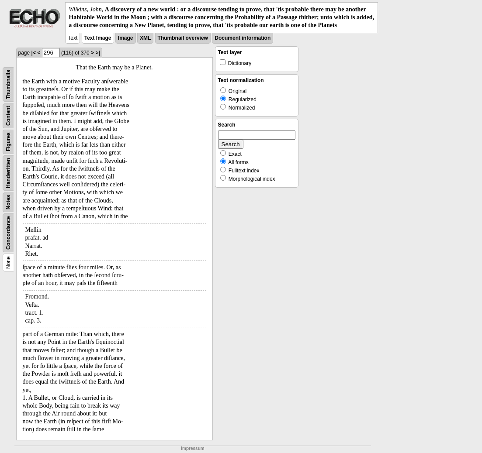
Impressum (192, 448)
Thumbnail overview (183, 38)
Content (8, 115)
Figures (8, 141)
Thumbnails (8, 84)
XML (145, 38)
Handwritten (8, 173)
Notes (8, 202)
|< (33, 53)
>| (97, 53)
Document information (242, 38)
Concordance (8, 233)
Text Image (97, 38)
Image (125, 38)
